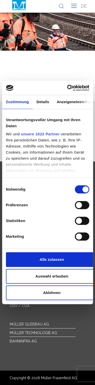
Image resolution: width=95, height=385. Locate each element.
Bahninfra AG (23, 341)
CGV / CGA (20, 305)
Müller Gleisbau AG (29, 324)
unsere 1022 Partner (40, 134)
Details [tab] (42, 102)
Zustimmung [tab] (17, 102)
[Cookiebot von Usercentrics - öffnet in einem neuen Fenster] (67, 88)
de (84, 6)
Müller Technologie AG (33, 333)
